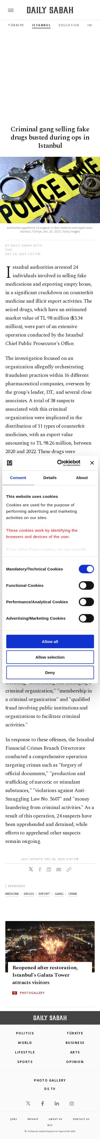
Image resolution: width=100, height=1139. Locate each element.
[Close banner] (92, 463)
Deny (50, 672)
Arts (75, 1052)
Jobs (13, 1119)
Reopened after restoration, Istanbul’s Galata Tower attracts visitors (45, 975)
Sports (25, 1062)
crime (72, 894)
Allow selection (50, 657)
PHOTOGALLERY (32, 993)
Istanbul (41, 25)
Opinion (75, 1062)
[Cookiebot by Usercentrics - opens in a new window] (59, 462)
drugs (29, 894)
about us (55, 1119)
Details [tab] (50, 477)
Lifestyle (25, 1052)
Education (69, 25)
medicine (12, 894)
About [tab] (82, 477)
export (44, 894)
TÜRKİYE (16, 25)
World (25, 1042)
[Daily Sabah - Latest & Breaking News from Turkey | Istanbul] (50, 10)
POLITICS (25, 1033)
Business (75, 1042)
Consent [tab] (18, 477)
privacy (33, 1119)
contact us (81, 1119)
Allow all (50, 641)
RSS (49, 1125)
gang (59, 894)
